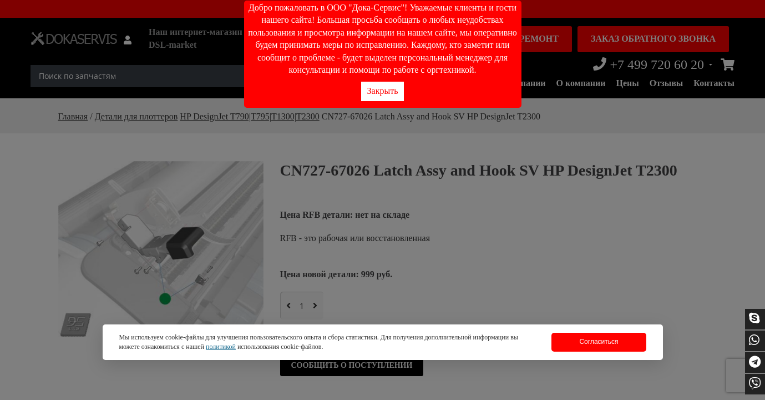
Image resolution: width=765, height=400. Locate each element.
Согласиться (598, 342)
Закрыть (382, 91)
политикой (221, 347)
